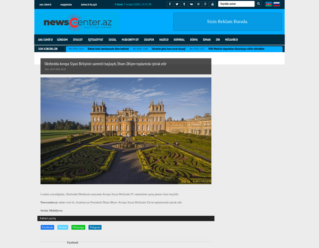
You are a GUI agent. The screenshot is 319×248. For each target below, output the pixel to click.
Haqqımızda (66, 4)
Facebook (47, 227)
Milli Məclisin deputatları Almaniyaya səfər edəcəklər (236, 49)
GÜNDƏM (62, 40)
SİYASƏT (78, 40)
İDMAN (207, 40)
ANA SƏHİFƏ (45, 40)
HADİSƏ (163, 40)
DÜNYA (194, 40)
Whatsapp (78, 227)
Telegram (95, 227)
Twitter (63, 227)
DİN (218, 40)
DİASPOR (149, 40)
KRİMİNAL (179, 40)
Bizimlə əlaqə (89, 4)
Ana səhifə (45, 4)
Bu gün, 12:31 (197, 48)
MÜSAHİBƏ (231, 40)
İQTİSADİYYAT (95, 40)
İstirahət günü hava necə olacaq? (169, 49)
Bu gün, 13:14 (76, 48)
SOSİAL (113, 40)
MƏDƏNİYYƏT (130, 40)
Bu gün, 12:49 (140, 48)
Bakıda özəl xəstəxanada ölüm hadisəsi (108, 49)
